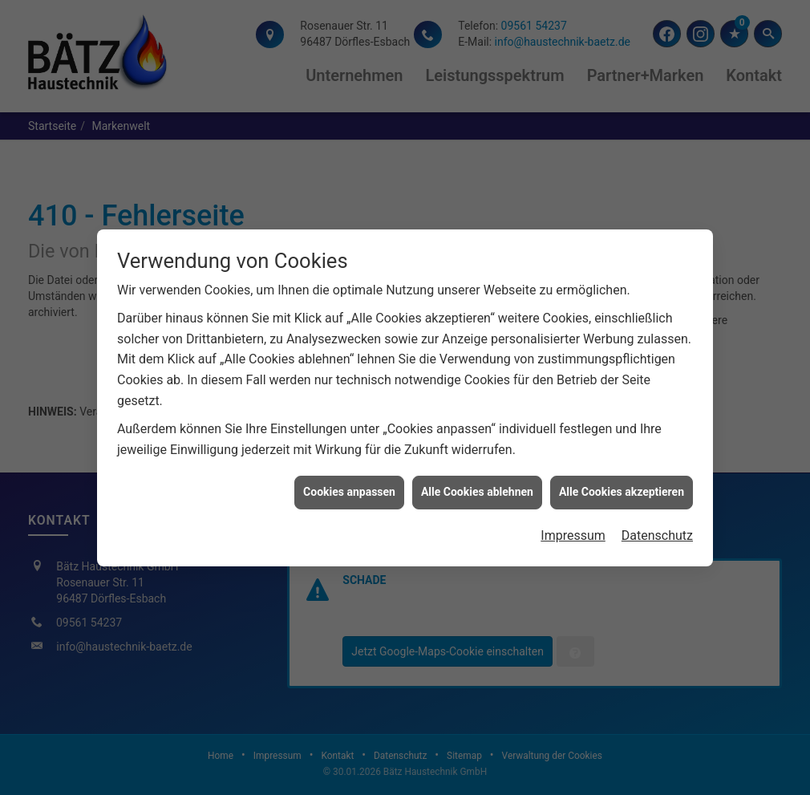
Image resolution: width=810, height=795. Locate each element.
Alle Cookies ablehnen (477, 489)
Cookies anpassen (349, 489)
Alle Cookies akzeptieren (621, 489)
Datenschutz (657, 533)
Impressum (573, 533)
